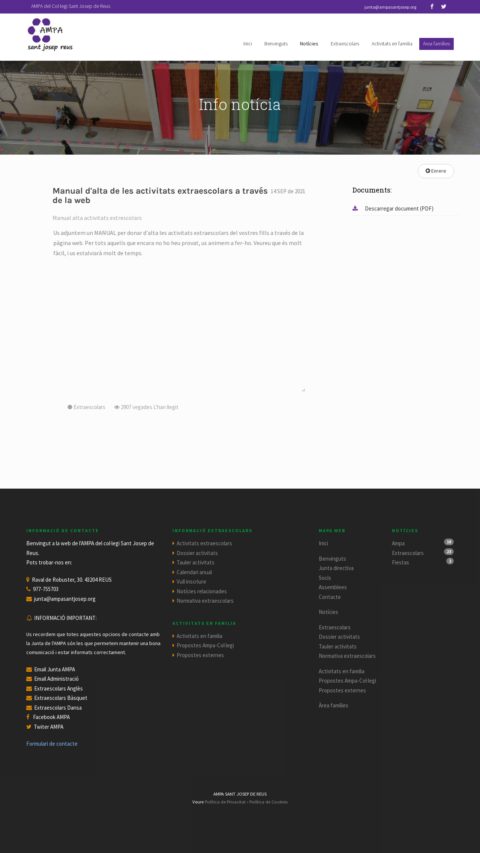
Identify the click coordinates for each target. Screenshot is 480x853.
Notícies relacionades (202, 591)
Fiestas (400, 562)
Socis (325, 577)
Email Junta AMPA (54, 669)
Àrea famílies (333, 705)
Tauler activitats (195, 562)
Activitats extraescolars (204, 543)
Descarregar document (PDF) (393, 208)
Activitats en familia (392, 43)
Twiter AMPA (48, 726)
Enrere (436, 170)
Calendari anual (194, 572)
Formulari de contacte (52, 743)
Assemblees (333, 587)
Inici (247, 43)
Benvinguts (276, 43)
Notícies (309, 43)
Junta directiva (336, 568)
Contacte (330, 596)
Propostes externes (200, 655)
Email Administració (56, 678)
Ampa (398, 543)
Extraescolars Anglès (58, 688)
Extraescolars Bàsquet (60, 697)
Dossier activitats (197, 553)
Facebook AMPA (51, 717)
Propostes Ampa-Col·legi (205, 645)
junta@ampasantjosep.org (65, 598)
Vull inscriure (191, 581)
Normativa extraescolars (205, 600)
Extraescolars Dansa (58, 707)
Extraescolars (345, 43)
